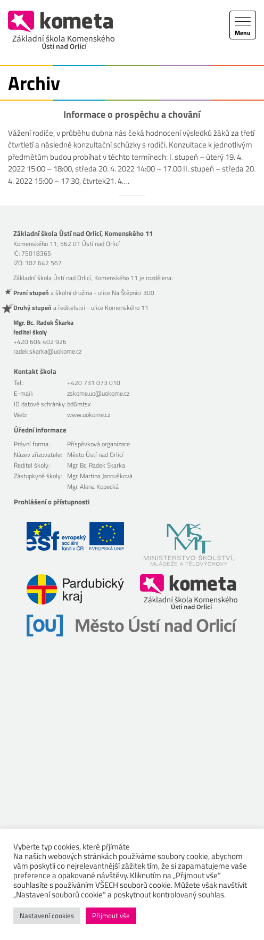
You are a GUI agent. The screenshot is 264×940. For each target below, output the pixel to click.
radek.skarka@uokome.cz (47, 351)
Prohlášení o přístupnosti (51, 501)
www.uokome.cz (88, 415)
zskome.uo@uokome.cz (98, 393)
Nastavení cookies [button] (47, 915)
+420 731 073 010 (93, 383)
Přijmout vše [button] (111, 915)
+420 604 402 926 (40, 342)
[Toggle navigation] (242, 25)
